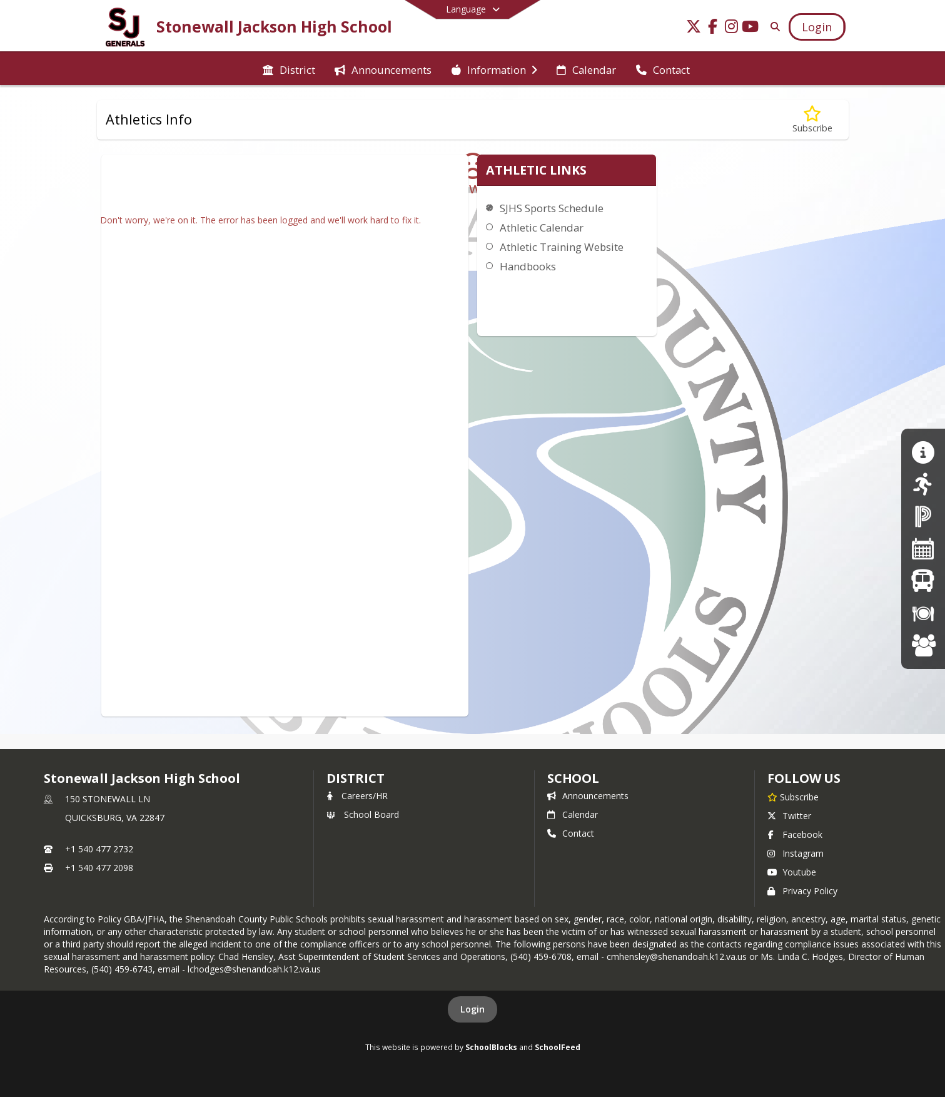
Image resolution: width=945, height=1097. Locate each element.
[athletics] (923, 484)
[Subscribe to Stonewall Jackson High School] (793, 797)
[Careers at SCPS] (923, 645)
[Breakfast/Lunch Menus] (923, 613)
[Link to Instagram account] (731, 28)
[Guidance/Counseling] (923, 452)
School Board (362, 814)
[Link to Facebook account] (712, 28)
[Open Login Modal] (817, 27)
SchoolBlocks (491, 1047)
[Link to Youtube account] (749, 28)
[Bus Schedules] (923, 580)
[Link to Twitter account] (693, 28)
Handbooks (528, 266)
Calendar (572, 814)
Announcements (588, 796)
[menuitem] (288, 69)
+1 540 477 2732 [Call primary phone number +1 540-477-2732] (99, 849)
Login (472, 1009)
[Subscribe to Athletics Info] (812, 120)
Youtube (791, 872)
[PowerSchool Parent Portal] (923, 516)
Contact (570, 833)
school (573, 778)
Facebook (794, 834)
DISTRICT (355, 778)
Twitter (789, 816)
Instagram (795, 853)
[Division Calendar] (923, 548)
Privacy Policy (802, 891)
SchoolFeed (557, 1047)
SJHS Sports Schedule (552, 208)
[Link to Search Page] (773, 27)
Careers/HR (357, 796)
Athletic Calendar (542, 227)
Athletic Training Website (562, 247)
